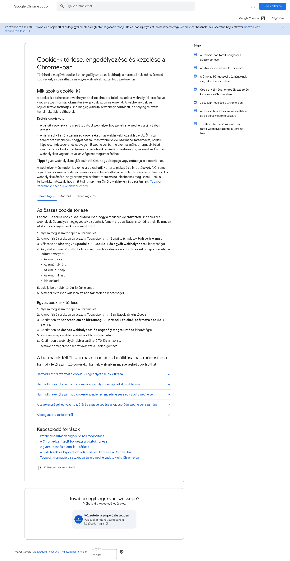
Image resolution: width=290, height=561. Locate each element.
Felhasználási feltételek (74, 551)
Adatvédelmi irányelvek (46, 551)
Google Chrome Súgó (31, 6)
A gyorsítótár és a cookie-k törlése (64, 447)
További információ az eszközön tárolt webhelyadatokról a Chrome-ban (90, 458)
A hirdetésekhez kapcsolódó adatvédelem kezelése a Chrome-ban (86, 452)
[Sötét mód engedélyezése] (121, 551)
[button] (7, 6)
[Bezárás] (282, 27)
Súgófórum (279, 18)
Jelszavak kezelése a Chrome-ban (220, 102)
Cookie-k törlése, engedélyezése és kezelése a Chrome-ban (223, 91)
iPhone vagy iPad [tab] (86, 196)
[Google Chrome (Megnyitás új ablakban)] (252, 18)
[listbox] (104, 554)
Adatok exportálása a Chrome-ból (220, 68)
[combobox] (126, 6)
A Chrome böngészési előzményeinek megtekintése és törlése (222, 78)
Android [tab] (65, 196)
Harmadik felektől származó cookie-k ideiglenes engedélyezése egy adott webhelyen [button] (95, 394)
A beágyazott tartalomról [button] (55, 415)
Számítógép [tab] (47, 196)
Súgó (197, 45)
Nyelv (98, 549)
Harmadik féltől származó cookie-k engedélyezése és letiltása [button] (80, 374)
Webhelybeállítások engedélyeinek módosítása (72, 436)
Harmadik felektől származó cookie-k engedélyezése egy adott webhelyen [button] (88, 384)
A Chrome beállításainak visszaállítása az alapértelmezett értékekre (222, 113)
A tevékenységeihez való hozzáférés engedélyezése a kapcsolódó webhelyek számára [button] (97, 405)
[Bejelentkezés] (272, 6)
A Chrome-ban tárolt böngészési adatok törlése (73, 442)
